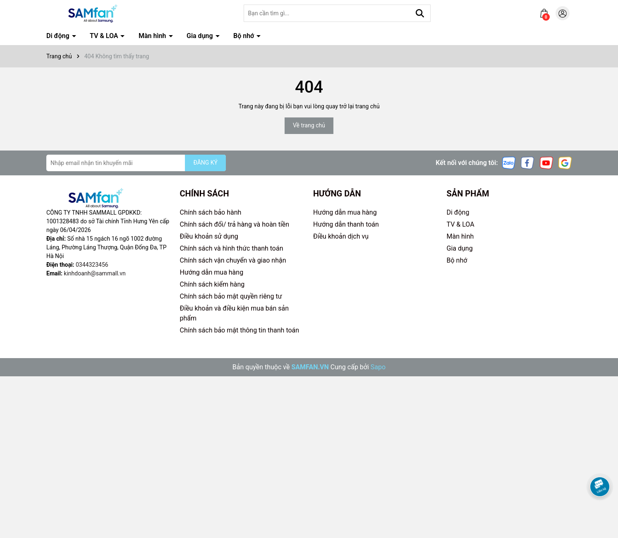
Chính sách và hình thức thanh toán (231, 248)
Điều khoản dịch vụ (341, 236)
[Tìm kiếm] (420, 13)
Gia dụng (201, 36)
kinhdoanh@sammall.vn (94, 273)
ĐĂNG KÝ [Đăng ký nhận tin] (205, 162)
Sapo (378, 367)
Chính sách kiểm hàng (212, 284)
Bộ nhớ (244, 36)
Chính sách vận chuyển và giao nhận (233, 260)
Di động (58, 36)
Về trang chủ (309, 125)
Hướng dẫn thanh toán (346, 224)
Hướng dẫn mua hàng (212, 272)
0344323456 (92, 264)
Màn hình (153, 36)
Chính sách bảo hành (211, 212)
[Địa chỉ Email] (136, 163)
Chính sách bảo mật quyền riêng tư (231, 296)
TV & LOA (105, 36)
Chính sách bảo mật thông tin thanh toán (239, 330)
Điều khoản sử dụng (209, 236)
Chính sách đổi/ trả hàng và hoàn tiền (235, 224)
